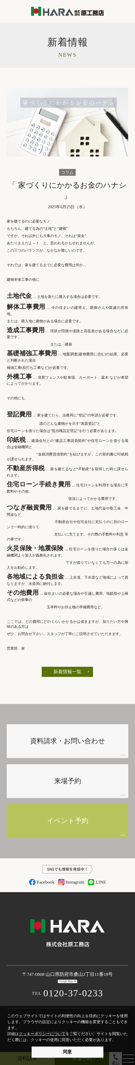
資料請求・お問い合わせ (67, 741)
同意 (67, 1051)
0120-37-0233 (67, 993)
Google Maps (66, 981)
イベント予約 (67, 821)
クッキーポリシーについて (42, 1033)
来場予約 (67, 781)
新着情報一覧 (67, 671)
